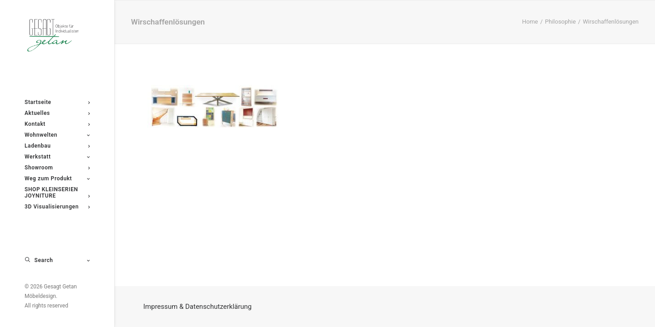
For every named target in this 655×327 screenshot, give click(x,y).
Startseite (57, 102)
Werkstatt (57, 157)
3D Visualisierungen (57, 206)
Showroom (57, 167)
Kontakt (57, 124)
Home (530, 21)
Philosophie (560, 21)
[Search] (57, 260)
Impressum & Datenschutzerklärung (197, 306)
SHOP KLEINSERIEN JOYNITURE (57, 192)
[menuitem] (57, 102)
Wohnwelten (57, 135)
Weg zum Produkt (57, 178)
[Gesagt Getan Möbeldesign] (57, 35)
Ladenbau (57, 146)
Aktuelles (57, 113)
